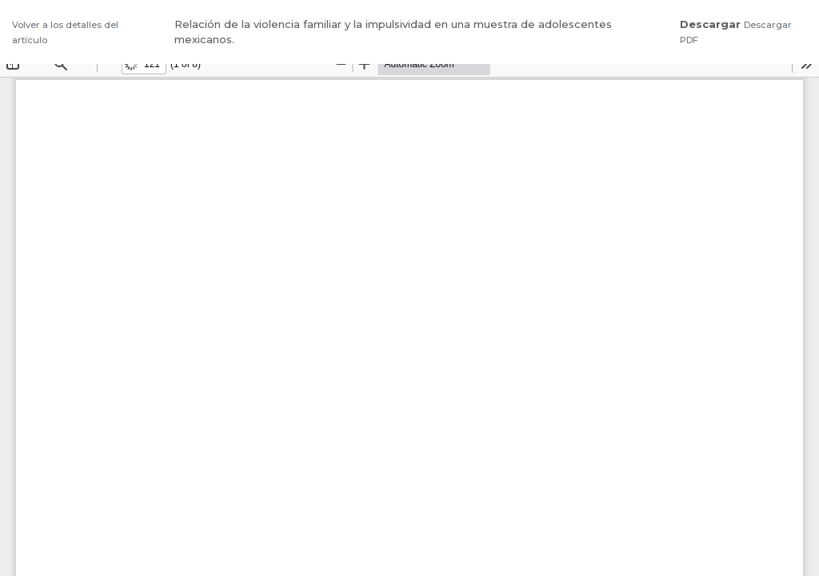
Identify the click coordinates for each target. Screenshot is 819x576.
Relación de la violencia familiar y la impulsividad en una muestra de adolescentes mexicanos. (393, 32)
